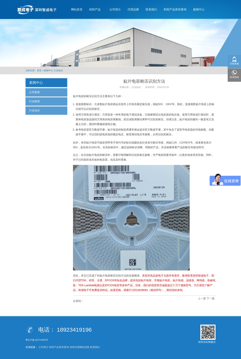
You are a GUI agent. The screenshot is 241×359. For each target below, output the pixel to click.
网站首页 (76, 9)
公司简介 (115, 9)
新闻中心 (199, 7)
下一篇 (211, 298)
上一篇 (202, 298)
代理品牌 (133, 9)
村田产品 (95, 7)
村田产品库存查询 (175, 9)
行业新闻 (34, 101)
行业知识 (58, 70)
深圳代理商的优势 (79, 347)
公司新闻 (34, 92)
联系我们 (151, 9)
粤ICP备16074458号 (37, 339)
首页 (39, 70)
